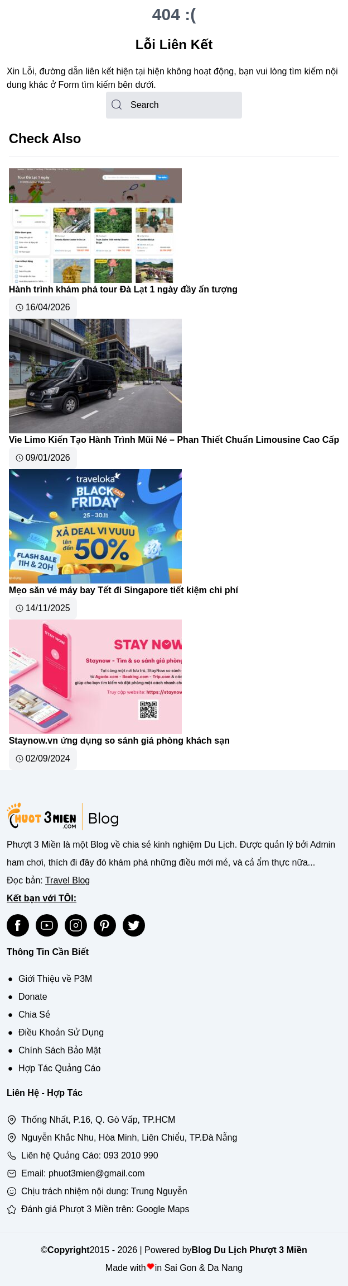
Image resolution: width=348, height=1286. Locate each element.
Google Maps (162, 1209)
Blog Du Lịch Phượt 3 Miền (249, 1250)
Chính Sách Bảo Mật (59, 1050)
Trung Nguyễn (159, 1191)
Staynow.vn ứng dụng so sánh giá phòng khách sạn (119, 740)
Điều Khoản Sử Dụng (61, 1032)
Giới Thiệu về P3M (55, 979)
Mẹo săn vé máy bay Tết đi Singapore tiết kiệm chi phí (123, 590)
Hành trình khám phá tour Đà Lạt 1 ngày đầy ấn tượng (123, 289)
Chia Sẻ (34, 1014)
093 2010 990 (131, 1155)
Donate (32, 996)
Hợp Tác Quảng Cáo (59, 1068)
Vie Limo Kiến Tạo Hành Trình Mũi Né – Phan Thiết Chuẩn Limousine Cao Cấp (174, 440)
